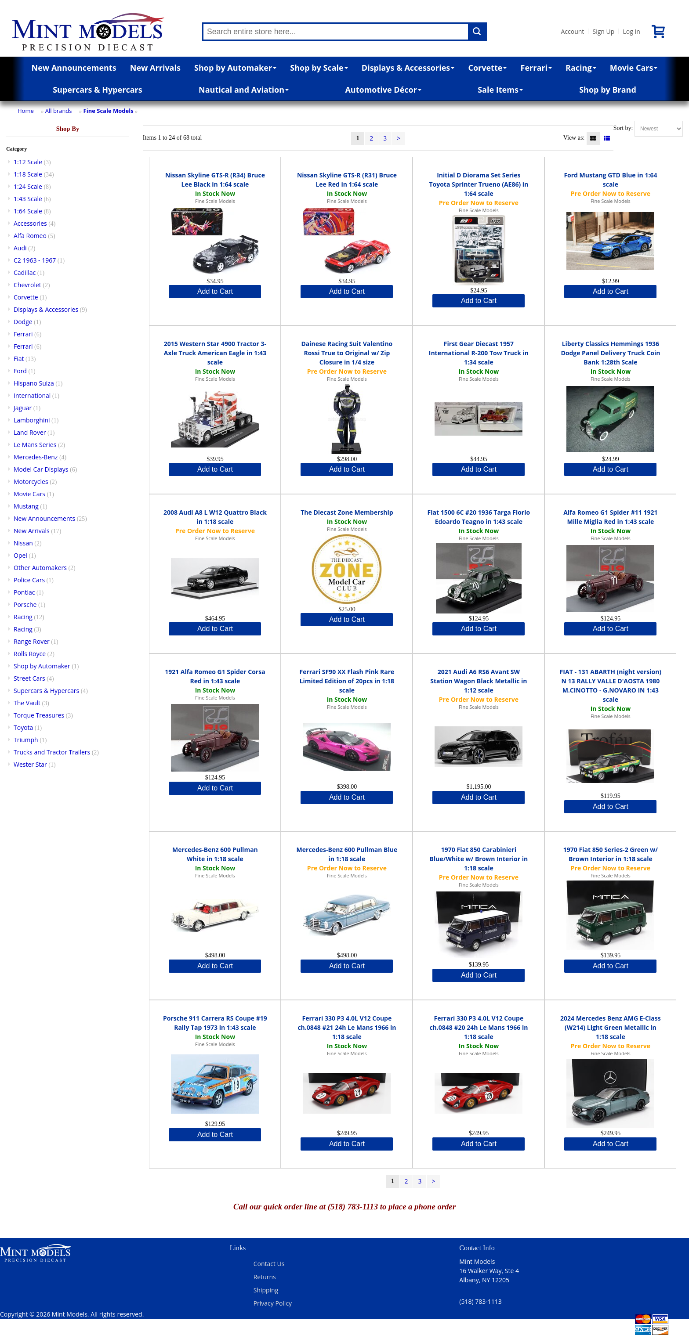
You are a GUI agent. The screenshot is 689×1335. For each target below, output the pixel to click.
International (32, 395)
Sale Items (500, 89)
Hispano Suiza (34, 383)
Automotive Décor (383, 89)
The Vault (27, 703)
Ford (20, 371)
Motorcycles (31, 481)
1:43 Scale (28, 199)
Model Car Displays (41, 469)
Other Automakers (40, 567)
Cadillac (25, 272)
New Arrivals (155, 67)
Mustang (26, 506)
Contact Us (269, 1263)
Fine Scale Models (108, 111)
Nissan (23, 543)
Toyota (23, 727)
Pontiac (24, 592)
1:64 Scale (28, 211)
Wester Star (30, 764)
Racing (581, 67)
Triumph (26, 740)
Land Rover (30, 432)
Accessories (30, 223)
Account (572, 31)
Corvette (487, 67)
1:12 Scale (28, 162)
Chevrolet (27, 285)
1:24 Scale (28, 186)
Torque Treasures (39, 715)
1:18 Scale (28, 174)
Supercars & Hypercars (97, 89)
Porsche (25, 604)
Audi (20, 248)
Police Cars (29, 580)
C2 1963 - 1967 (35, 260)
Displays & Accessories (408, 67)
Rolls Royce (30, 653)
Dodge (23, 322)
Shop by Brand (607, 89)
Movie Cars (634, 67)
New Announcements (74, 67)
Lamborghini (32, 420)
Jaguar (23, 408)
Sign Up (603, 31)
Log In (631, 31)
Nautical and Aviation (244, 89)
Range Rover (32, 641)
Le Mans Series (35, 444)
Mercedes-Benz (36, 457)
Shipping (266, 1290)
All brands (58, 111)
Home (26, 111)
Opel (20, 555)
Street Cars (29, 678)
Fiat (19, 358)
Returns (265, 1277)
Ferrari (536, 67)
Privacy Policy (273, 1303)
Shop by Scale (319, 67)
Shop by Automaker (235, 67)
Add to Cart (215, 291)
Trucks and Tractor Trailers (52, 752)
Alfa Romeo (30, 235)
